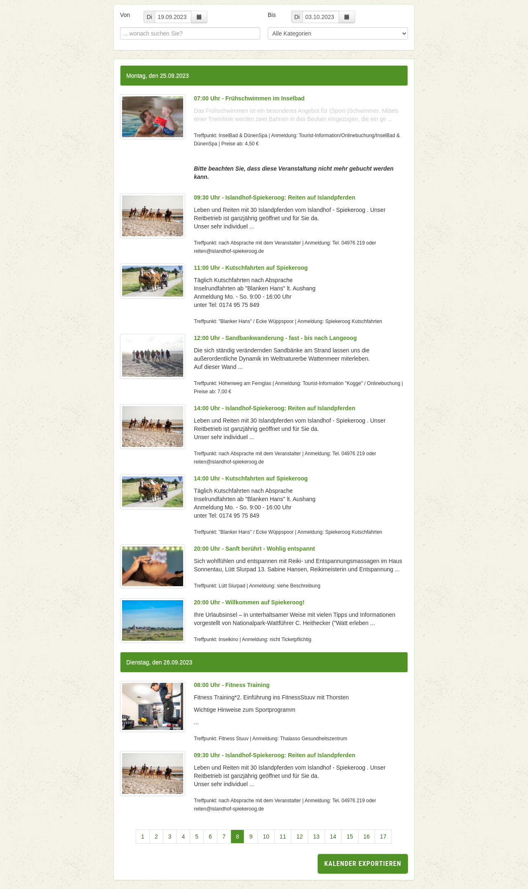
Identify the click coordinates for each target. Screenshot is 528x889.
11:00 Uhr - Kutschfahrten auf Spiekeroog (251, 267)
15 (349, 836)
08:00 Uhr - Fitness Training (232, 685)
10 (266, 836)
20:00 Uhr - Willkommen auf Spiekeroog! (249, 602)
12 (299, 836)
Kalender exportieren (362, 864)
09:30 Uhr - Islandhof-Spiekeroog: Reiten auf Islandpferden (274, 197)
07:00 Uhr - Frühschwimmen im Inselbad (249, 98)
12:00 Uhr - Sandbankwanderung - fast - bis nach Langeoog (275, 338)
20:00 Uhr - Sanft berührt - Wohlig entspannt (254, 548)
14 (333, 836)
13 (316, 836)
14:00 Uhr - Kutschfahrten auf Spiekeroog (251, 478)
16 (366, 836)
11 (283, 836)
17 (383, 836)
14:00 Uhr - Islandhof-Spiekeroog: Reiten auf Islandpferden (274, 408)
